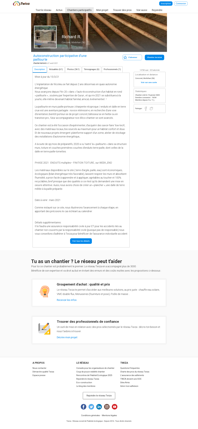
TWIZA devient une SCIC (130, 379)
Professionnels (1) (112, 69)
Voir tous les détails (81, 241)
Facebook (146, 108)
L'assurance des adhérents (132, 375)
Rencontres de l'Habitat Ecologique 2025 (94, 375)
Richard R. (71, 36)
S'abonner (132, 57)
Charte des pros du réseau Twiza (134, 372)
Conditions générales (90, 415)
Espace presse (39, 375)
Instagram (107, 406)
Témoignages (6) (91, 69)
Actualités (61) (56, 69)
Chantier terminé (154, 57)
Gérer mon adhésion (129, 386)
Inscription (166, 3)
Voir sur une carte (88, 43)
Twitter (151, 108)
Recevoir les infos (67, 300)
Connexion (181, 3)
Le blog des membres (85, 386)
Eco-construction (84, 382)
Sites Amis (125, 382)
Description (39, 69)
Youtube (114, 406)
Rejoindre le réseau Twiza (87, 379)
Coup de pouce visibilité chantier (90, 372)
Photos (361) (73, 69)
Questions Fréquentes (130, 368)
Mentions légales (109, 415)
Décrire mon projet (67, 337)
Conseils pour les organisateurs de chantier (95, 368)
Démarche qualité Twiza (43, 372)
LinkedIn (99, 406)
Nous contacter (39, 368)
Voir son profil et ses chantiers (74, 48)
